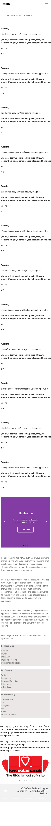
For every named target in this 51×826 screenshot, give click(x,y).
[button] (46, 4)
